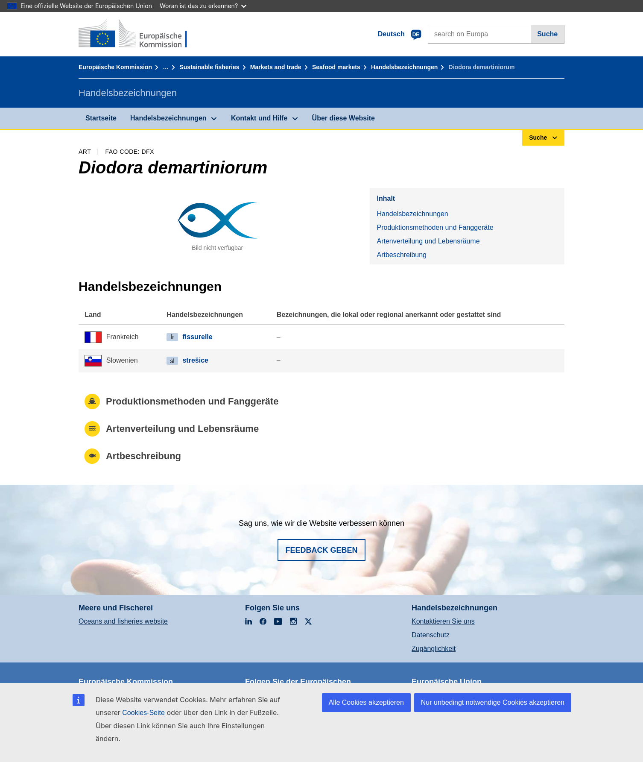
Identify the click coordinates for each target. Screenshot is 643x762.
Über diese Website (343, 118)
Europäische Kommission (115, 67)
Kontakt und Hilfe (259, 118)
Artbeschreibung (402, 254)
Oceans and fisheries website (123, 621)
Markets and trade (275, 67)
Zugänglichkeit (434, 648)
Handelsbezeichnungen (404, 67)
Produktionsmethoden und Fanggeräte (435, 227)
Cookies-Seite (143, 712)
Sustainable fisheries (209, 67)
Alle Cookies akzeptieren (366, 702)
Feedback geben (321, 550)
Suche (547, 34)
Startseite (101, 118)
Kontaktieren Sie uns (443, 621)
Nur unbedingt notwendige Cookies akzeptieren (492, 702)
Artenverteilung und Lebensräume (428, 241)
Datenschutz (431, 635)
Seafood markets (336, 67)
